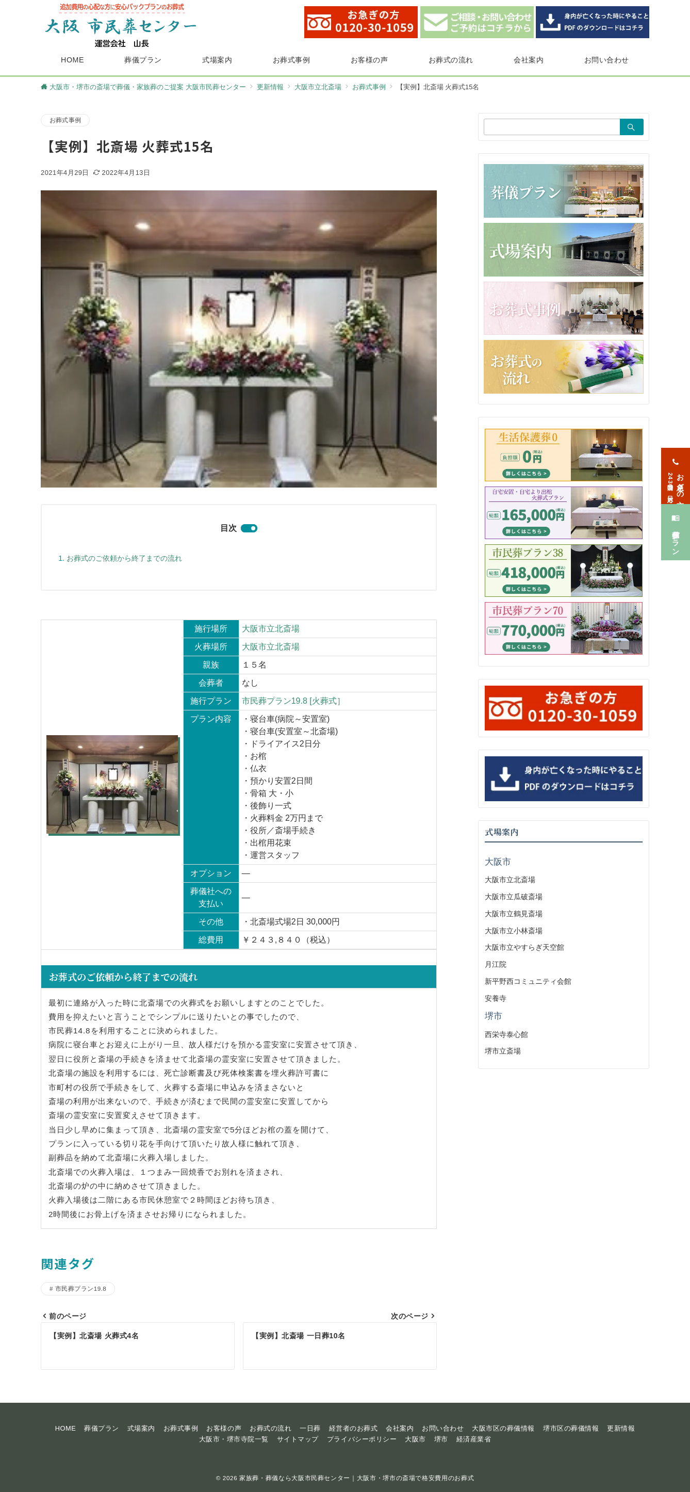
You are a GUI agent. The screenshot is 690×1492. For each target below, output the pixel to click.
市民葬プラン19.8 (80, 1288)
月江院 (495, 964)
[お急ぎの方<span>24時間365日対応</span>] (675, 469)
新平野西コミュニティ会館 (528, 981)
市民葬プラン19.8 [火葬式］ (293, 700)
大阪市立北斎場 (271, 628)
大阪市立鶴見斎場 (514, 914)
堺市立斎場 (503, 1051)
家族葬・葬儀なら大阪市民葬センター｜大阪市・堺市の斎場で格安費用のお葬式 (356, 1477)
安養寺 (495, 998)
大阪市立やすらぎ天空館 (524, 947)
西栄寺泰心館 (506, 1034)
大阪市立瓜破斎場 (514, 897)
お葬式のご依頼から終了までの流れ (124, 558)
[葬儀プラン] (675, 525)
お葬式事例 (65, 120)
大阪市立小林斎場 (514, 931)
